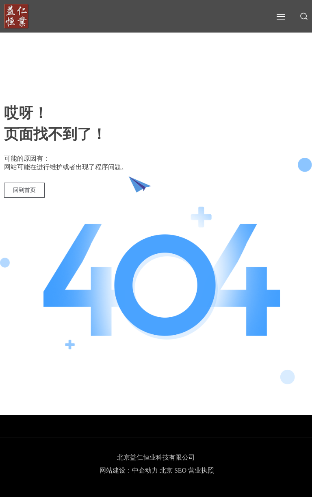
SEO (181, 470)
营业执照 (201, 470)
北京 (166, 470)
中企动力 (145, 470)
